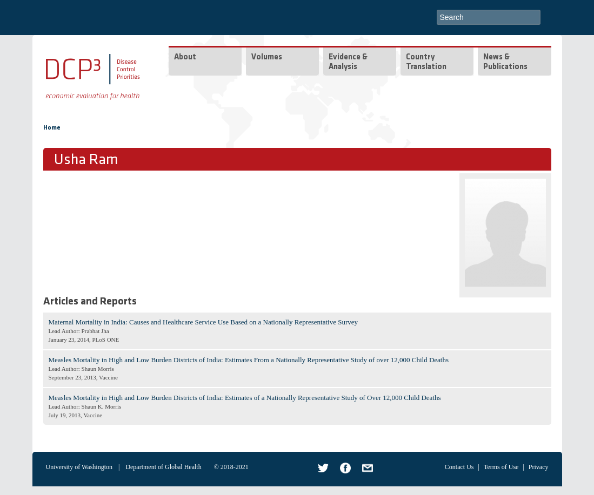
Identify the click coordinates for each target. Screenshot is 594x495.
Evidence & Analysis (348, 62)
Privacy (539, 467)
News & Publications (505, 62)
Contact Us (459, 467)
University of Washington (79, 467)
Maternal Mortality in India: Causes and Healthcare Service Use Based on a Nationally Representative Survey (203, 322)
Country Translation (426, 62)
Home (52, 128)
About (185, 57)
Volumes (266, 57)
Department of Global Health (163, 467)
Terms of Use (501, 467)
